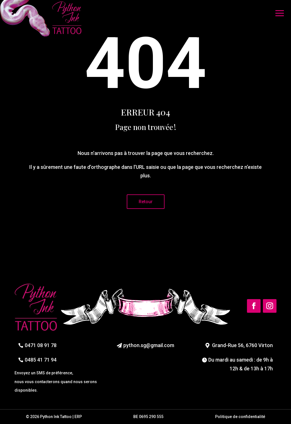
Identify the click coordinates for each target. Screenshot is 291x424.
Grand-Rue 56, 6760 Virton (242, 345)
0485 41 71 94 (41, 360)
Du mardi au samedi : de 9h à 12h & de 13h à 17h (240, 364)
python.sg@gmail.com (148, 345)
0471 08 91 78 (41, 345)
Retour (146, 201)
